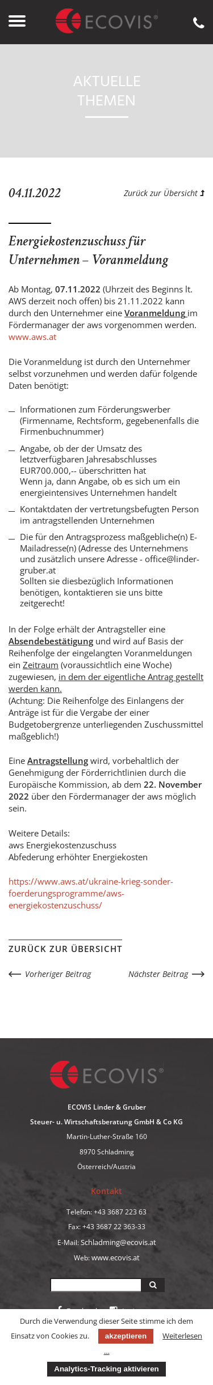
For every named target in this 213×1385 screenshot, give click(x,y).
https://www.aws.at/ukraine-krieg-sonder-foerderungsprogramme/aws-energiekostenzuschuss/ (91, 893)
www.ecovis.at (115, 1257)
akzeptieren (126, 1336)
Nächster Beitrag (158, 973)
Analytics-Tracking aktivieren (106, 1369)
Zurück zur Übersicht (164, 193)
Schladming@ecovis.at (118, 1242)
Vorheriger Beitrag (58, 973)
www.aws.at (32, 336)
